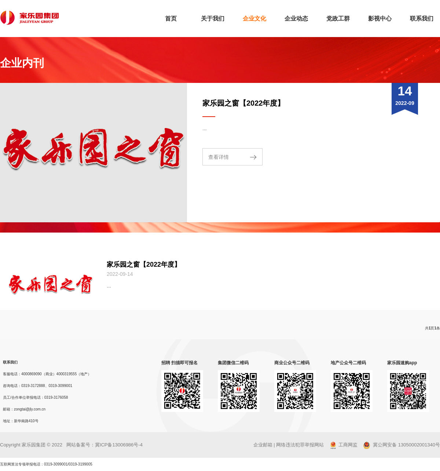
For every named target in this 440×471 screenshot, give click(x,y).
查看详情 (218, 157)
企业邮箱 (262, 445)
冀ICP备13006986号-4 (119, 445)
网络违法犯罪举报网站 (300, 445)
